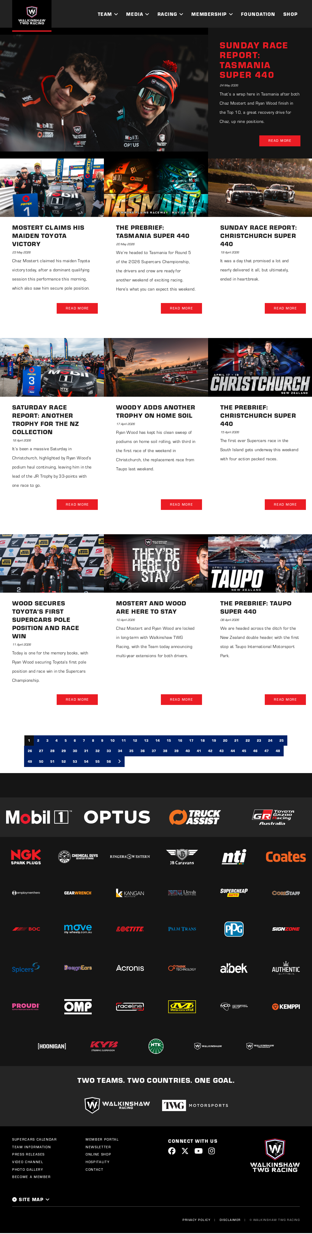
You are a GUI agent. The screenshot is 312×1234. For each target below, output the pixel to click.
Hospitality (97, 1162)
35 (131, 751)
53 (75, 762)
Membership (209, 14)
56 (109, 762)
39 (176, 751)
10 (112, 741)
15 (169, 741)
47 (266, 751)
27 (41, 751)
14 (157, 741)
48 (278, 751)
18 (202, 741)
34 (120, 751)
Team (105, 14)
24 (270, 741)
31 (86, 751)
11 (124, 741)
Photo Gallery (27, 1170)
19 (214, 741)
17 (191, 741)
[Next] (119, 762)
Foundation (258, 14)
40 (188, 751)
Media (134, 14)
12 (135, 741)
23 (259, 741)
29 (64, 751)
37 (154, 751)
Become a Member (31, 1178)
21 (236, 741)
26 (30, 751)
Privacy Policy (197, 1220)
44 (233, 751)
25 (281, 741)
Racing (167, 14)
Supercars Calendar (34, 1140)
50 (41, 762)
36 (142, 751)
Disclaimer (229, 1220)
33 (109, 751)
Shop (290, 14)
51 (52, 762)
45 (244, 751)
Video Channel (27, 1162)
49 (30, 762)
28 (52, 751)
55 (97, 762)
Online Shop (98, 1155)
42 (210, 751)
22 (248, 741)
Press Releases (28, 1155)
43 (221, 751)
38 (165, 751)
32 (97, 751)
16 (180, 741)
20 (225, 741)
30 (75, 751)
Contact (95, 1170)
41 (199, 751)
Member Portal (102, 1140)
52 (64, 762)
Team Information (31, 1147)
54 (86, 762)
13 (146, 741)
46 (255, 751)
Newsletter (98, 1147)
